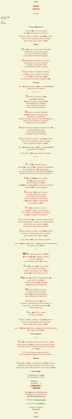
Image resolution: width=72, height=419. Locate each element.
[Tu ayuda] (36, 409)
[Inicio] (36, 1)
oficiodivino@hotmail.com (36, 396)
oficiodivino (41, 403)
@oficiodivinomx (40, 400)
